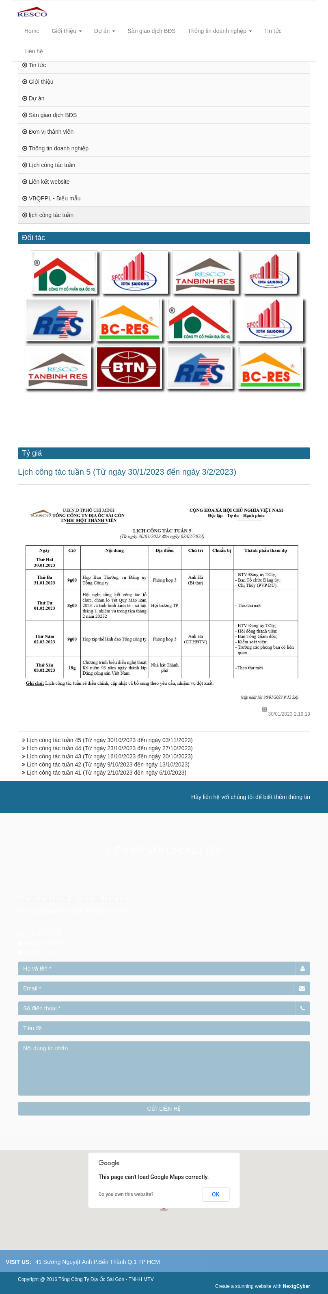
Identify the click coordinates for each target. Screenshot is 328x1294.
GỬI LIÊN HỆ (164, 1108)
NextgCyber (296, 1286)
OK (216, 1194)
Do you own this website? (126, 1194)
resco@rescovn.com (46, 952)
